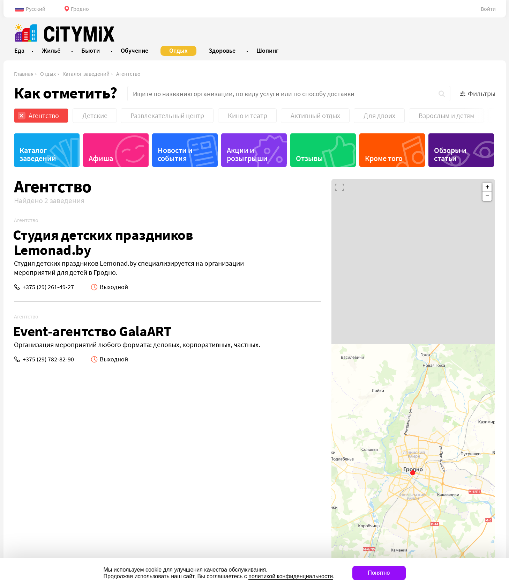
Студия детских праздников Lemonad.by (103, 242)
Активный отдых (315, 115)
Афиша (101, 158)
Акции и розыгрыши (247, 154)
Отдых (48, 73)
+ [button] (487, 187)
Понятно (379, 573)
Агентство (128, 73)
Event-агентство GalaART (92, 331)
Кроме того (384, 158)
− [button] (487, 196)
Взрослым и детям (446, 115)
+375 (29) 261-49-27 (48, 287)
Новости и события (175, 154)
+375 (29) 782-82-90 (48, 359)
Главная (23, 73)
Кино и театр (247, 115)
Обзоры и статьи (450, 154)
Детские (94, 115)
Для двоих (379, 115)
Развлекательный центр (167, 115)
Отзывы (309, 158)
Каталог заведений (86, 73)
